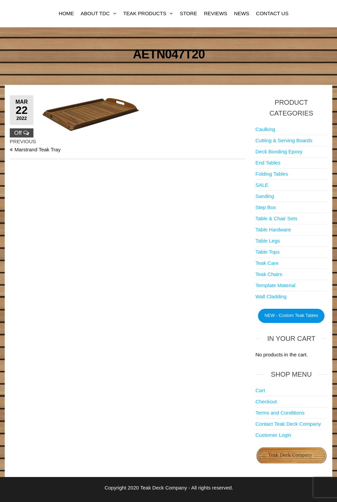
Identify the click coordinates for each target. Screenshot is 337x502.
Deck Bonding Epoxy (279, 151)
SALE (262, 185)
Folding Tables (272, 174)
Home (66, 13)
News (241, 13)
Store (188, 13)
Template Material (275, 285)
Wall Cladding (271, 296)
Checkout (266, 401)
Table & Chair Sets (276, 218)
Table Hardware (273, 229)
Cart (260, 390)
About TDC (95, 13)
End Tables (268, 163)
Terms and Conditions (280, 413)
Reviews (215, 13)
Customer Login (273, 435)
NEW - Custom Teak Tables (291, 315)
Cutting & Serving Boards (284, 140)
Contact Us (272, 13)
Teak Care (267, 263)
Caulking (265, 129)
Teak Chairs (269, 274)
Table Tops (268, 252)
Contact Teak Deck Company (288, 424)
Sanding (265, 196)
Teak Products (144, 13)
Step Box (266, 207)
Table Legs (268, 241)
